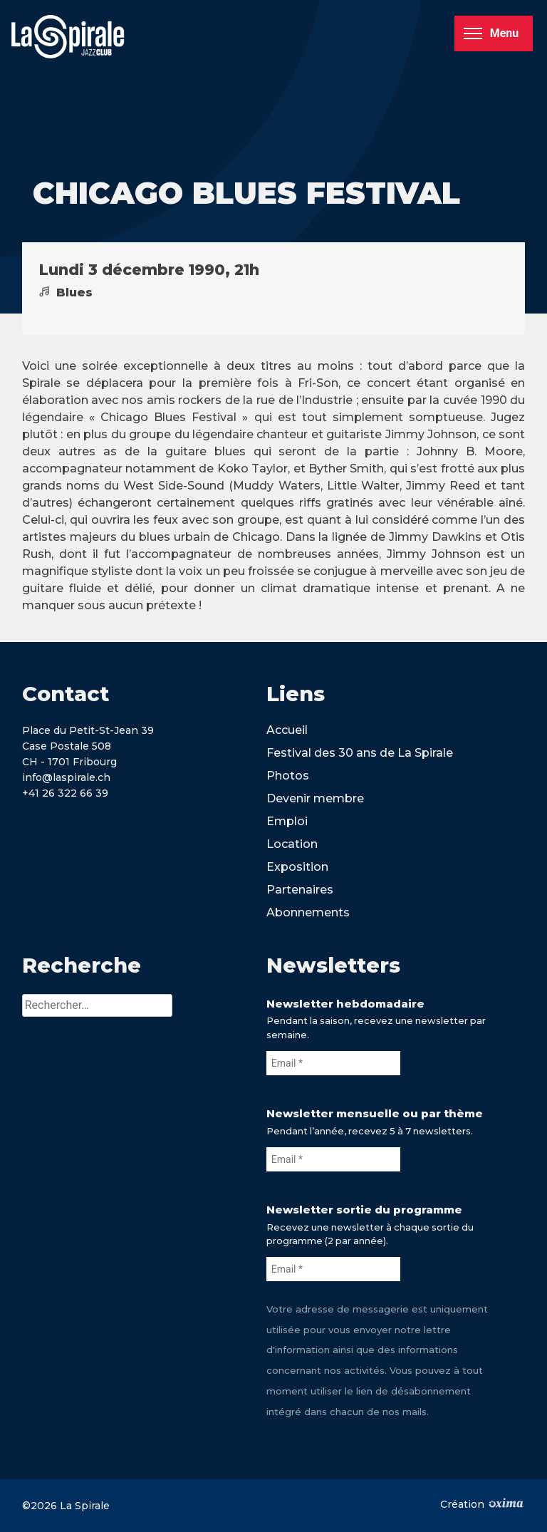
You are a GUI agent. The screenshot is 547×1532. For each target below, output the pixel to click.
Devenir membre (315, 798)
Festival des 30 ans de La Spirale (359, 753)
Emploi (287, 821)
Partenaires (299, 889)
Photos (287, 775)
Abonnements (308, 912)
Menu (491, 33)
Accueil (287, 730)
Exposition (297, 867)
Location (292, 844)
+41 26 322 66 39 (65, 793)
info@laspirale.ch (66, 777)
